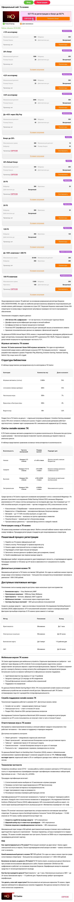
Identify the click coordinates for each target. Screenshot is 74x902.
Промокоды (63, 45)
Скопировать (63, 151)
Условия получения (37, 69)
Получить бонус (53, 18)
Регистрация (42, 2)
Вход (29, 2)
